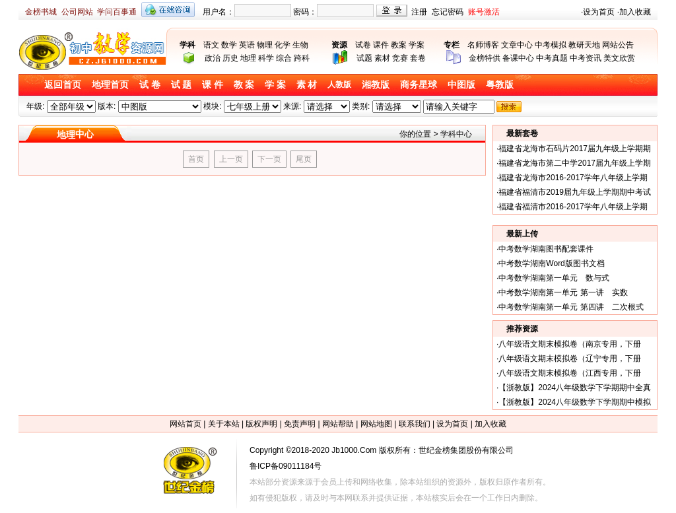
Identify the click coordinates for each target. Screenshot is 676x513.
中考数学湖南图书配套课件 (545, 249)
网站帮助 (338, 423)
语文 (211, 45)
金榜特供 (484, 58)
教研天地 (584, 45)
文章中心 (517, 45)
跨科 (302, 58)
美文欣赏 (619, 58)
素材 (382, 58)
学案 (416, 45)
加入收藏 (635, 12)
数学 (229, 45)
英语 (247, 45)
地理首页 (110, 85)
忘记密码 (447, 12)
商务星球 (418, 85)
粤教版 (500, 85)
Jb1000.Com (353, 450)
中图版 (461, 85)
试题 (364, 58)
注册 (419, 12)
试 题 (181, 85)
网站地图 (376, 423)
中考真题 (552, 58)
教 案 (244, 85)
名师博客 (483, 45)
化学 (282, 45)
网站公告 (618, 45)
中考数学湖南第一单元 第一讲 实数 (562, 292)
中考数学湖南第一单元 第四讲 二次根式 (570, 307)
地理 (248, 58)
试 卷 (149, 85)
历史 (230, 58)
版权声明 (261, 423)
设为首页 (599, 12)
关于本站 (224, 423)
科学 (266, 58)
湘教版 (375, 85)
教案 (399, 45)
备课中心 (518, 58)
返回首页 (62, 85)
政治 (212, 58)
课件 (381, 45)
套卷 (418, 58)
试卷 (363, 45)
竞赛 (400, 58)
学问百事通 (117, 12)
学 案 (275, 85)
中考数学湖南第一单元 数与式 (553, 278)
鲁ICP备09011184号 (285, 466)
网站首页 (185, 423)
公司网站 (77, 12)
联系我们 (414, 423)
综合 (284, 58)
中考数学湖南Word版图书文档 (551, 263)
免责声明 (300, 423)
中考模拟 (550, 45)
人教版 (339, 84)
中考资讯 (585, 58)
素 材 (307, 85)
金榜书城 (41, 12)
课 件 (212, 85)
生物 (300, 45)
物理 (265, 45)
